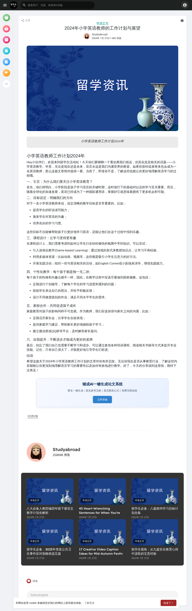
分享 (25, 20)
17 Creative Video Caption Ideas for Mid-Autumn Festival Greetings (102, 553)
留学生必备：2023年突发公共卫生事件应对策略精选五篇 (49, 551)
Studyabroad (99, 34)
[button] (58, 5)
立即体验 (102, 399)
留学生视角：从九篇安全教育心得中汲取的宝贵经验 (154, 551)
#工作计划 (33, 416)
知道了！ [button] (168, 602)
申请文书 (102, 23)
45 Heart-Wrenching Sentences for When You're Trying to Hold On (99, 512)
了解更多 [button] (89, 602)
